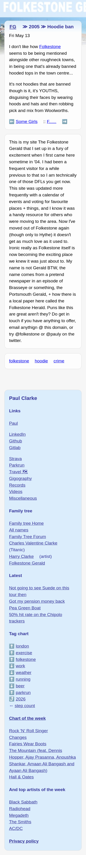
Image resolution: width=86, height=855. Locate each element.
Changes (18, 737)
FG (12, 26)
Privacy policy (24, 841)
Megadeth (18, 815)
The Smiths (20, 821)
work (20, 665)
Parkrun (16, 465)
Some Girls (27, 121)
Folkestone (50, 46)
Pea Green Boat (25, 607)
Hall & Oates (21, 777)
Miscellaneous (23, 498)
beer (20, 685)
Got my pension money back (37, 601)
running (23, 679)
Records (17, 485)
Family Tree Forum (27, 536)
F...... (51, 121)
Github (15, 441)
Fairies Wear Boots (27, 743)
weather (23, 672)
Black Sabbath (23, 802)
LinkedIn (17, 434)
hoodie (41, 361)
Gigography (20, 478)
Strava (15, 458)
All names (18, 530)
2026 (21, 699)
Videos (15, 491)
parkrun (23, 692)
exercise (24, 652)
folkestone (19, 361)
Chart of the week (27, 718)
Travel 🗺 (18, 471)
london (22, 646)
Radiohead (19, 808)
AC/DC (16, 828)
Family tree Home (26, 523)
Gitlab (14, 447)
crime (59, 361)
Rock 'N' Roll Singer (28, 730)
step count (25, 705)
